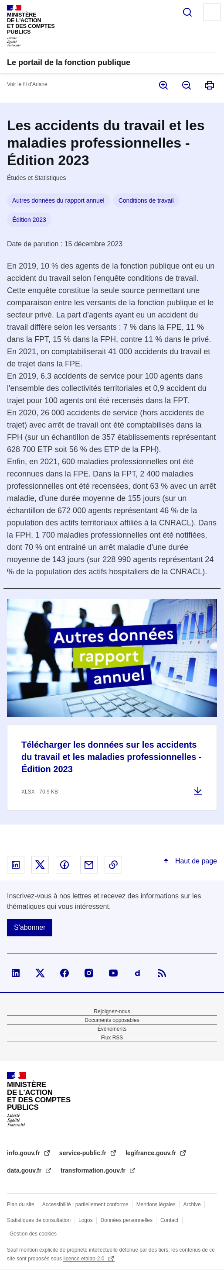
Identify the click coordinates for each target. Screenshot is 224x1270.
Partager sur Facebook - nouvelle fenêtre (64, 864)
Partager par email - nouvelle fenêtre (89, 864)
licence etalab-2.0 (84, 1259)
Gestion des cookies (33, 1234)
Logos (85, 1220)
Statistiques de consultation (39, 1220)
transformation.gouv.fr (94, 1170)
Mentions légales (156, 1204)
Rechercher (187, 12)
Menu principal (212, 12)
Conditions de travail (146, 200)
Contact (169, 1220)
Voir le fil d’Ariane (27, 84)
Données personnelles (127, 1220)
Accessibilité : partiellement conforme (85, 1204)
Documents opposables (112, 1020)
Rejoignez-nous (112, 1011)
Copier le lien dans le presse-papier (113, 864)
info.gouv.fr (24, 1152)
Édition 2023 (29, 219)
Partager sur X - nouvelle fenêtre (40, 864)
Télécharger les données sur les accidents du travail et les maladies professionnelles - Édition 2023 (111, 757)
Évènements (112, 1029)
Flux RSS (112, 1038)
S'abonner (29, 927)
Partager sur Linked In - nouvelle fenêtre (15, 864)
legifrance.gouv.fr (152, 1152)
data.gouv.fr (25, 1170)
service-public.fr (83, 1152)
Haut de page (195, 861)
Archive (192, 1204)
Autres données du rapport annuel (58, 200)
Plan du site (20, 1204)
